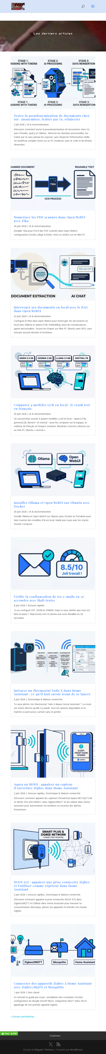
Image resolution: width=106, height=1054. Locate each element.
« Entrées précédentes (22, 1016)
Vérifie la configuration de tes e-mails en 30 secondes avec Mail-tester (49, 598)
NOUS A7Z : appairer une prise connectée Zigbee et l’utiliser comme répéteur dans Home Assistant (52, 885)
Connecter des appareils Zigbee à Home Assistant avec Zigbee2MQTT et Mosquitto (53, 985)
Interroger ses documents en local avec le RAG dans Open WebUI (51, 309)
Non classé (33, 992)
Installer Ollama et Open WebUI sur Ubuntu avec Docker (52, 504)
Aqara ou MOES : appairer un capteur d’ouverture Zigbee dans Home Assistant (46, 786)
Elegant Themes (44, 1049)
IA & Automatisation (38, 124)
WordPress (76, 1049)
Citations (55, 1035)
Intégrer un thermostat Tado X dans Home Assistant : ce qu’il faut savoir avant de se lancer (52, 692)
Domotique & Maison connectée (45, 699)
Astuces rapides (36, 605)
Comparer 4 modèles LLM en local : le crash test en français (52, 407)
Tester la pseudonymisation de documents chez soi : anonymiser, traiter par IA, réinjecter (51, 117)
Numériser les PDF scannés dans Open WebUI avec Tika (49, 219)
